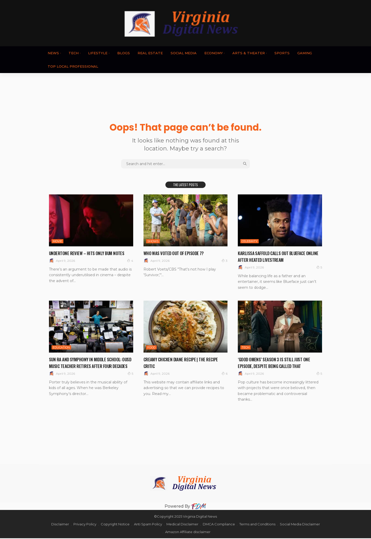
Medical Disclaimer (182, 525)
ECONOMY (213, 53)
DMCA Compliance (219, 525)
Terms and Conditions (257, 525)
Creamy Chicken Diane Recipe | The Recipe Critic (185, 362)
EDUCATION (61, 347)
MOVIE (57, 241)
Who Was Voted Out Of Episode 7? (177, 253)
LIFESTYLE (97, 53)
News (53, 53)
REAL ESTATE (150, 53)
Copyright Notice (115, 525)
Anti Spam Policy (148, 525)
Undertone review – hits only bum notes (90, 253)
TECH (74, 53)
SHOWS (152, 241)
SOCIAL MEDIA (184, 53)
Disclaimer (60, 525)
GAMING (304, 53)
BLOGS (123, 53)
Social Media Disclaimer (300, 525)
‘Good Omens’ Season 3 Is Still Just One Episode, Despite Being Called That (277, 362)
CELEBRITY (249, 241)
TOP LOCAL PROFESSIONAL (73, 66)
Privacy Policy (84, 525)
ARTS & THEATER (248, 53)
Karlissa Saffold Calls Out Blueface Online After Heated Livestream (276, 256)
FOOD (151, 347)
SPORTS (282, 53)
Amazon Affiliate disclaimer (187, 533)
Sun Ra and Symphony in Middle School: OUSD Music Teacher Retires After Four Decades (89, 365)
